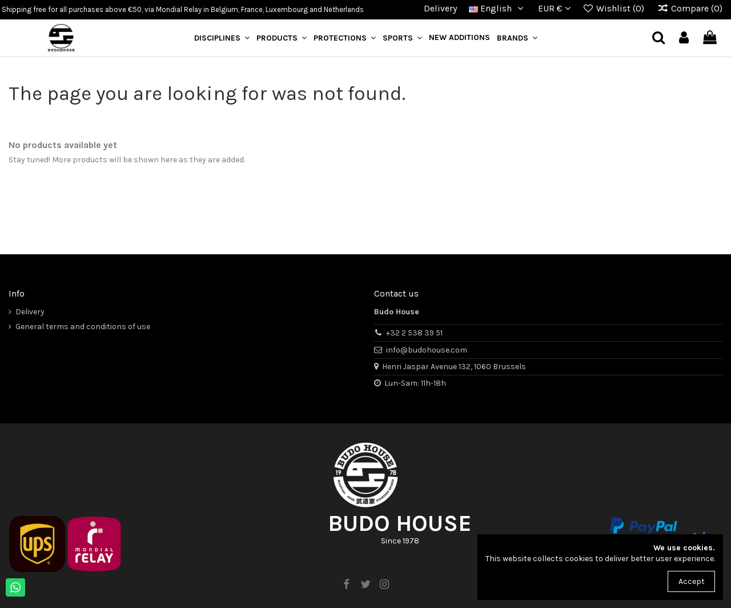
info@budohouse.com (426, 350)
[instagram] (384, 584)
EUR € (554, 8)
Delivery (440, 8)
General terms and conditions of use (82, 326)
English (497, 8)
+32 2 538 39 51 (414, 333)
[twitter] (365, 584)
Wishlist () (615, 8)
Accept (691, 581)
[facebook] (347, 584)
